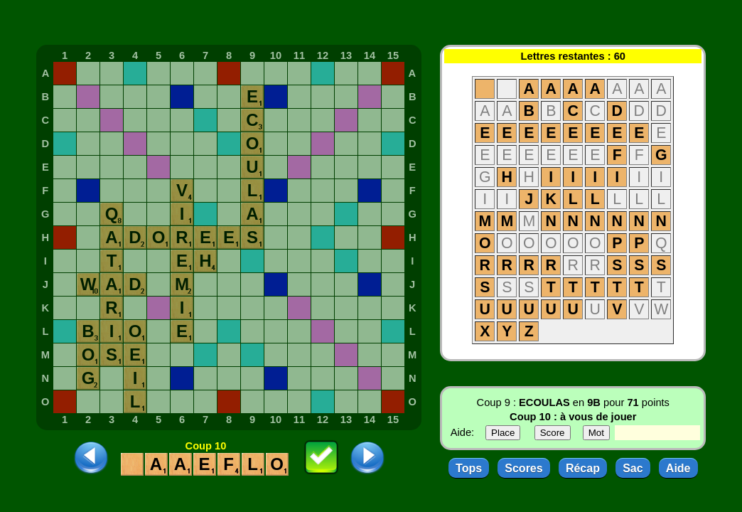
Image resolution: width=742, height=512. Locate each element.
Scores (523, 468)
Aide (678, 468)
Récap (583, 468)
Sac (632, 468)
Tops (469, 468)
